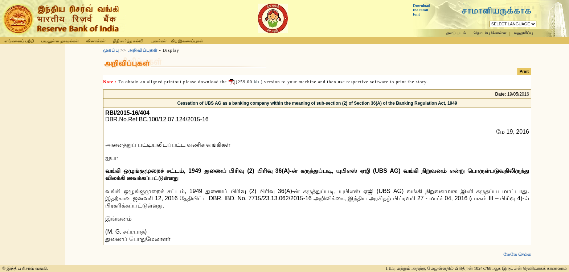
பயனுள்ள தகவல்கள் (60, 41)
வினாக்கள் (96, 41)
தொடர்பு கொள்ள (490, 33)
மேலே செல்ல (517, 248)
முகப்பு (111, 50)
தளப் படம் (456, 33)
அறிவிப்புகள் (142, 50)
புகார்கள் (159, 41)
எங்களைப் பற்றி (19, 41)
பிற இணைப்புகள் (187, 41)
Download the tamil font (421, 9)
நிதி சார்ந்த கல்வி (128, 41)
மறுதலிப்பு (523, 33)
